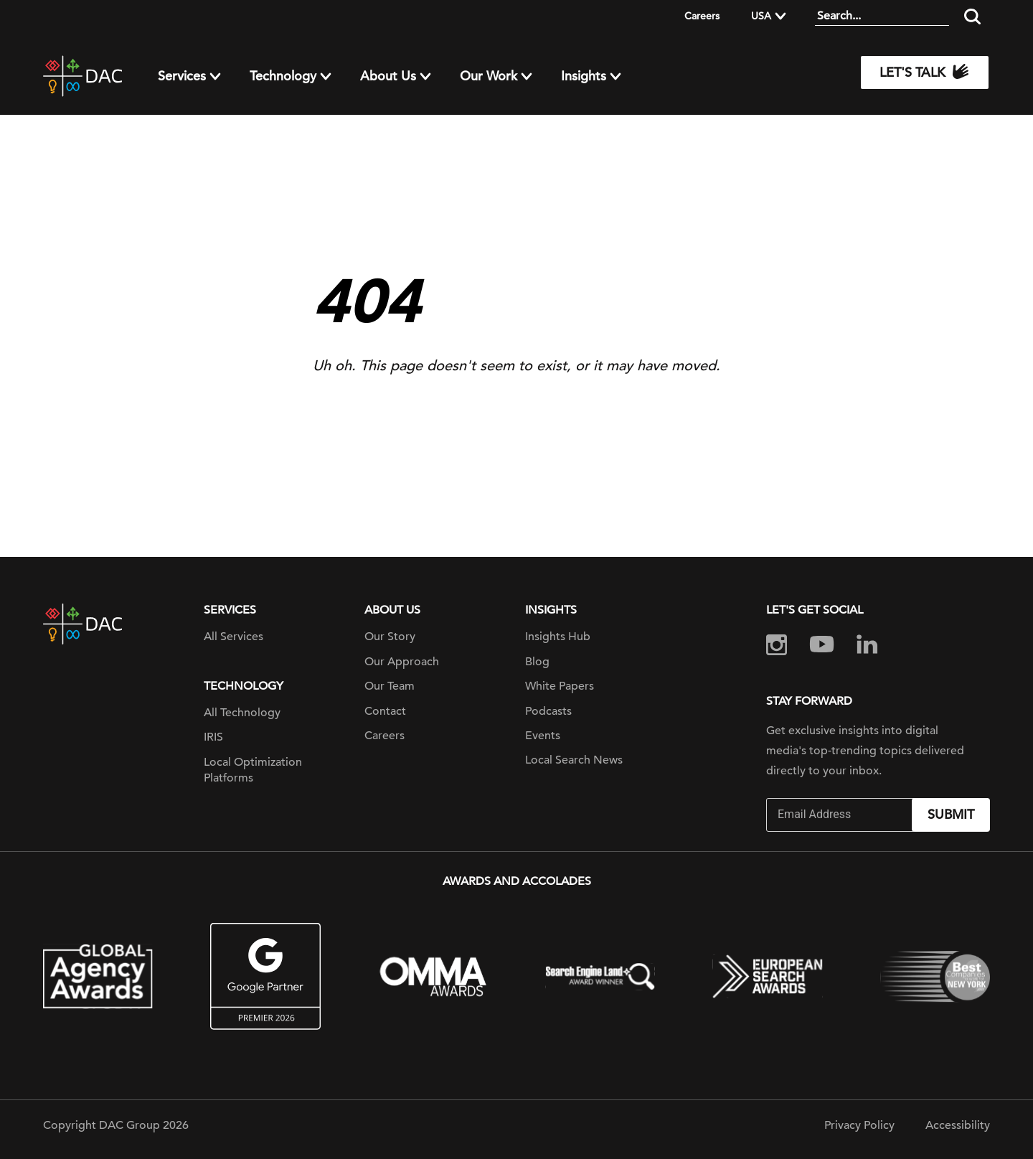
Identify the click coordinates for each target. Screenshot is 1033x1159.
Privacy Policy (859, 1125)
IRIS (213, 737)
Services (182, 76)
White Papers (559, 686)
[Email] (840, 815)
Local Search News (574, 760)
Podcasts (548, 711)
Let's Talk (924, 72)
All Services (233, 636)
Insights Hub (557, 636)
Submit (951, 814)
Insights (583, 76)
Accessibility (957, 1125)
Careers (702, 15)
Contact (385, 711)
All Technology (242, 712)
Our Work (488, 76)
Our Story (389, 636)
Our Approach (401, 661)
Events (542, 735)
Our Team (389, 686)
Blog (537, 661)
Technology (283, 76)
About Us (388, 76)
